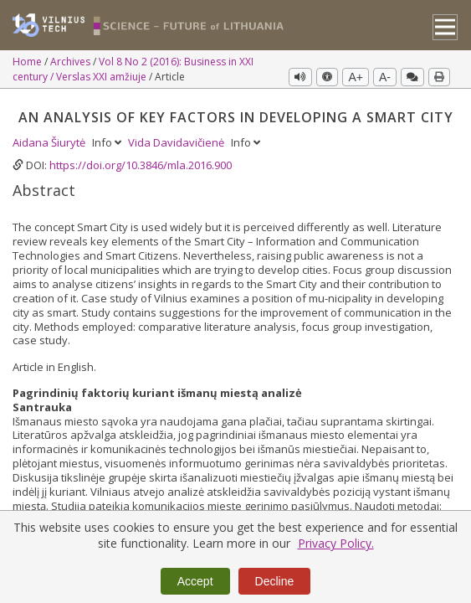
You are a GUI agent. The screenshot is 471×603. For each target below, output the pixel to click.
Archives (71, 61)
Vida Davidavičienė (177, 142)
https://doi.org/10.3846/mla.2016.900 (140, 165)
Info (108, 142)
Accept (195, 581)
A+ (355, 77)
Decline (274, 581)
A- (385, 77)
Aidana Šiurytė (50, 142)
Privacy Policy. (336, 543)
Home (28, 61)
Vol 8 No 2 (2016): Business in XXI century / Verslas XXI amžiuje (133, 69)
